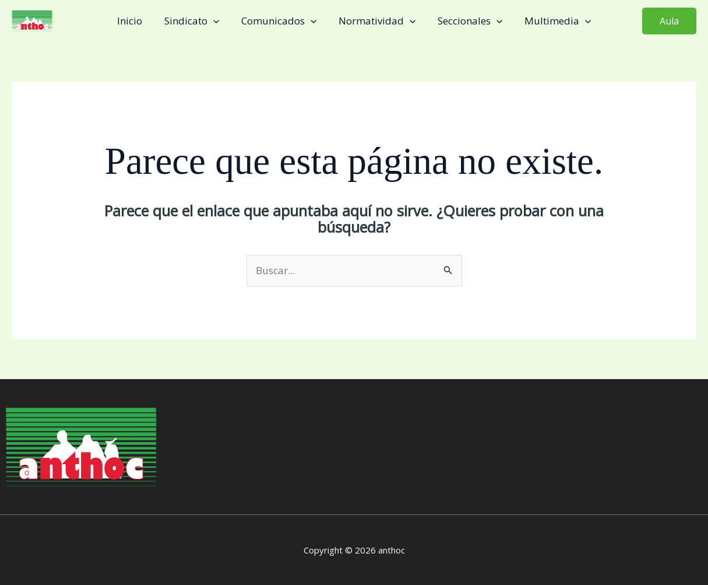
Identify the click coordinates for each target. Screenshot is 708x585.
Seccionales (466, 21)
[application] (217, 21)
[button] (669, 21)
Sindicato (195, 21)
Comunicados (280, 21)
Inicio (135, 20)
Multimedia (552, 21)
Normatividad (375, 21)
